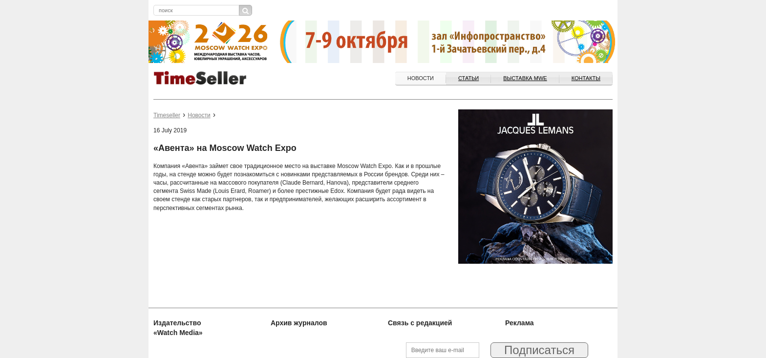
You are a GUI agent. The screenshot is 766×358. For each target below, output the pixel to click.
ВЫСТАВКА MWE (525, 78)
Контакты (586, 78)
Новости (420, 78)
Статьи (468, 78)
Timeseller (166, 115)
